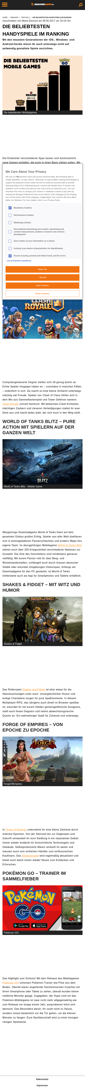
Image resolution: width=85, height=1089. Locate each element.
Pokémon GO (10, 982)
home (5, 17)
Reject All (42, 269)
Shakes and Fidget (33, 689)
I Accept (42, 277)
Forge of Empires (16, 829)
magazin (14, 17)
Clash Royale (10, 404)
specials (25, 17)
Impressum (42, 1085)
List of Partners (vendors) (19, 261)
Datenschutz (42, 1079)
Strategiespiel (30, 855)
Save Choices (42, 285)
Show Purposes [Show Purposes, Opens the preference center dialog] (42, 293)
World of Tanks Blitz (70, 545)
